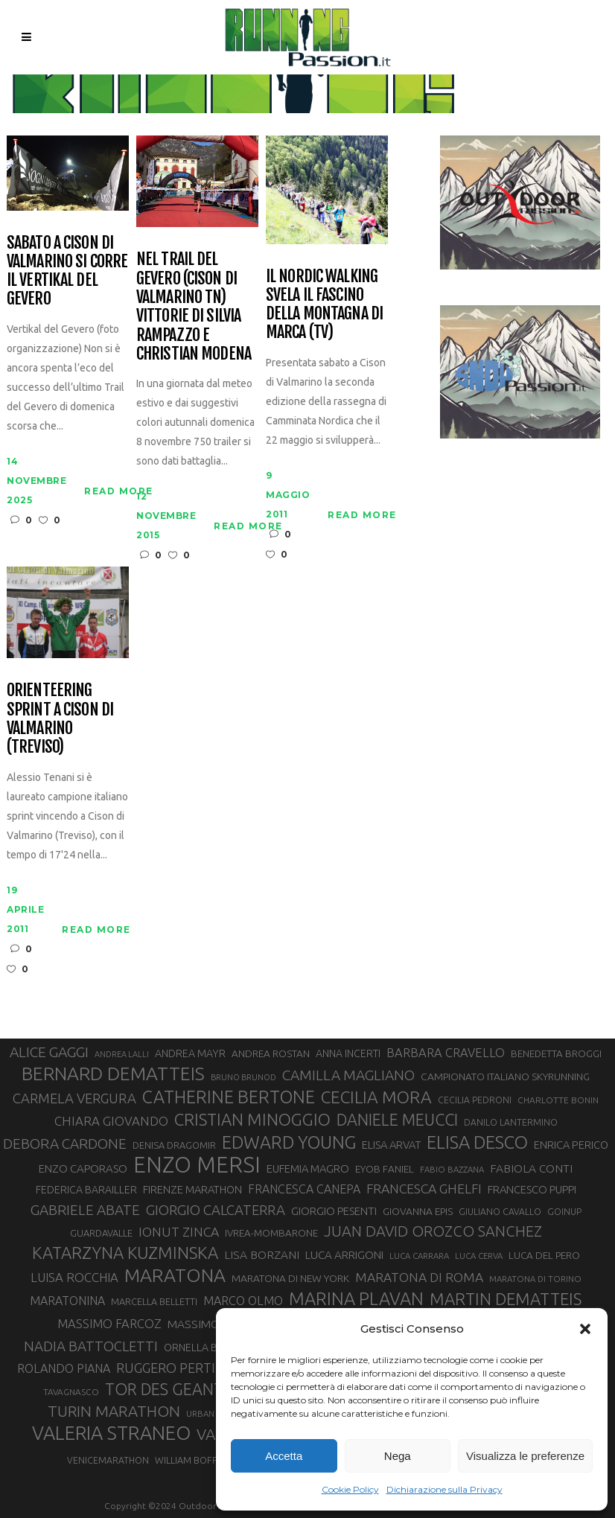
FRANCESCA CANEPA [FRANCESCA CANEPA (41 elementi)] (304, 1189)
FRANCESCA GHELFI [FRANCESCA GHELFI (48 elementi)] (424, 1188)
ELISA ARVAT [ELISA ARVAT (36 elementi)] (391, 1144)
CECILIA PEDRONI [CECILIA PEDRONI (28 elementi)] (475, 1100)
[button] (585, 1328)
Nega (397, 1456)
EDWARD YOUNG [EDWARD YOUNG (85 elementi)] (289, 1142)
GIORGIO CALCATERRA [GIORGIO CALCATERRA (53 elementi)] (215, 1210)
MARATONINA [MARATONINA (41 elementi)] (67, 1300)
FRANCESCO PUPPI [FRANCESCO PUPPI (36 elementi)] (532, 1189)
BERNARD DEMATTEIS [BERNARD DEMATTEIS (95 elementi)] (113, 1073)
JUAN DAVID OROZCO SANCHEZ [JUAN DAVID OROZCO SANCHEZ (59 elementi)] (433, 1231)
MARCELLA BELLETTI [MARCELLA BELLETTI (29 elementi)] (154, 1301)
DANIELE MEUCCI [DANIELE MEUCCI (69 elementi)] (397, 1120)
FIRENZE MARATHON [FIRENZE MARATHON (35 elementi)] (192, 1189)
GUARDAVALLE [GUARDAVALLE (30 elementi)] (101, 1233)
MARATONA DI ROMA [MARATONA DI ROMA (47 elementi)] (419, 1277)
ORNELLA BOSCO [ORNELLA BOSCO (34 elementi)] (205, 1347)
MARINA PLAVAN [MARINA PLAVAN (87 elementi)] (356, 1298)
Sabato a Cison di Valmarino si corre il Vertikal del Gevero (67, 270)
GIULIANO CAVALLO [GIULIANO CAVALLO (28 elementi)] (500, 1211)
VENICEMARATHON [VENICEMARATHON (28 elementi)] (108, 1460)
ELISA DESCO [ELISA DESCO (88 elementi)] (477, 1142)
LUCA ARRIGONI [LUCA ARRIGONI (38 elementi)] (344, 1254)
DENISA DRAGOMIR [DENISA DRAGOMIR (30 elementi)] (174, 1145)
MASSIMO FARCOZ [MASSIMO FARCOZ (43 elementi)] (109, 1323)
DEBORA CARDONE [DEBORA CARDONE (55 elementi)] (65, 1143)
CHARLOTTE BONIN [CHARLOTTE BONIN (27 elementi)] (558, 1100)
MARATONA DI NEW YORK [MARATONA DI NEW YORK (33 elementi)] (290, 1278)
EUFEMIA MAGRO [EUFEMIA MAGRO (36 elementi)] (308, 1168)
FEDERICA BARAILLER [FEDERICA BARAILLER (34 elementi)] (86, 1190)
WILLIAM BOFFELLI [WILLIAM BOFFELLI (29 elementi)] (194, 1460)
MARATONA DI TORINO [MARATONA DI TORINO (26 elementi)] (535, 1278)
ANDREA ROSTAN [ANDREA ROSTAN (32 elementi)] (271, 1053)
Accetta (283, 1456)
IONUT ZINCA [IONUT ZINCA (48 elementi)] (178, 1232)
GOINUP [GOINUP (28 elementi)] (564, 1211)
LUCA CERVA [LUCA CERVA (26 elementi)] (479, 1255)
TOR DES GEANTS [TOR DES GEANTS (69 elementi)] (168, 1389)
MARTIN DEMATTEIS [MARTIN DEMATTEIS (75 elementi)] (505, 1298)
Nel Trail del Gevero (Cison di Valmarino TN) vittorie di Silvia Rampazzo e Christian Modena (193, 306)
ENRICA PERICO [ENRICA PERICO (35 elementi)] (571, 1144)
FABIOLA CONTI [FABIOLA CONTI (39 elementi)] (531, 1168)
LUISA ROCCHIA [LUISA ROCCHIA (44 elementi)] (74, 1277)
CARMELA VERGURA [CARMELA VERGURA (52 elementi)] (74, 1098)
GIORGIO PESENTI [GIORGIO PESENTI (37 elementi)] (334, 1211)
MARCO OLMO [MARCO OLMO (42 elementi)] (243, 1300)
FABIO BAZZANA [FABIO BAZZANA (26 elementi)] (452, 1169)
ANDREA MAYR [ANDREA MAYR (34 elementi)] (190, 1053)
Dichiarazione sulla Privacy (444, 1489)
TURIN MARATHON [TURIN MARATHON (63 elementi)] (114, 1411)
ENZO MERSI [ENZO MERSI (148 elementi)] (197, 1165)
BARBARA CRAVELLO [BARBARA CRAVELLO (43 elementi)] (445, 1052)
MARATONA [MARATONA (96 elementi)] (175, 1275)
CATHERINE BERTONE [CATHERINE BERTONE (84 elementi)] (228, 1096)
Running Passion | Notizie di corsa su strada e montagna (279, 85)
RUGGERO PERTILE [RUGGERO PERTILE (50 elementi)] (172, 1367)
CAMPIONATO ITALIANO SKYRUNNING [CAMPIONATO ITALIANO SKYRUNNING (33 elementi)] (505, 1076)
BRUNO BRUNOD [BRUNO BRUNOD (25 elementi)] (243, 1077)
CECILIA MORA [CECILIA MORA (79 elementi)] (376, 1097)
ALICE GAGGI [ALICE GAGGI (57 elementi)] (49, 1052)
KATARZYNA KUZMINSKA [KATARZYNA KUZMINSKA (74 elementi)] (125, 1252)
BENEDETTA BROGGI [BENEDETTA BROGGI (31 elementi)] (556, 1053)
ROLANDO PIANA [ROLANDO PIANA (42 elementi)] (63, 1368)
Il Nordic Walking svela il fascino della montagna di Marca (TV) (324, 304)
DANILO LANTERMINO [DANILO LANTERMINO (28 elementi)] (511, 1122)
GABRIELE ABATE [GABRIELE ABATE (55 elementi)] (85, 1210)
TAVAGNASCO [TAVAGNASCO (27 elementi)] (71, 1392)
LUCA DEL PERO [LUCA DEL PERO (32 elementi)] (544, 1255)
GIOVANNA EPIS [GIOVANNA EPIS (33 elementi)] (418, 1211)
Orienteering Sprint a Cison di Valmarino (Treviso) (60, 718)
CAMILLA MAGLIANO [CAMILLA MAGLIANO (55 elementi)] (348, 1075)
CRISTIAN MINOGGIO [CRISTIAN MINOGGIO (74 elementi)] (252, 1119)
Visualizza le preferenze (525, 1456)
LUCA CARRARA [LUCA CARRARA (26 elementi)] (419, 1255)
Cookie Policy (350, 1489)
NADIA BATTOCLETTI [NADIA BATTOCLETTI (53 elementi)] (91, 1346)
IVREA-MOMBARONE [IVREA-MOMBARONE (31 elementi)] (271, 1233)
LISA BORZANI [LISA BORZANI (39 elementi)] (261, 1254)
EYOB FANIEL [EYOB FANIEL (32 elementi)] (384, 1169)
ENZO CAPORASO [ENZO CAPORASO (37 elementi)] (83, 1168)
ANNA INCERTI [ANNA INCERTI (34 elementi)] (348, 1053)
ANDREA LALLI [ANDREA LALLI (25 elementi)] (122, 1054)
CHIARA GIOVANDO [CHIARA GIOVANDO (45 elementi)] (111, 1121)
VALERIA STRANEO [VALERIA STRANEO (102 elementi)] (111, 1433)
